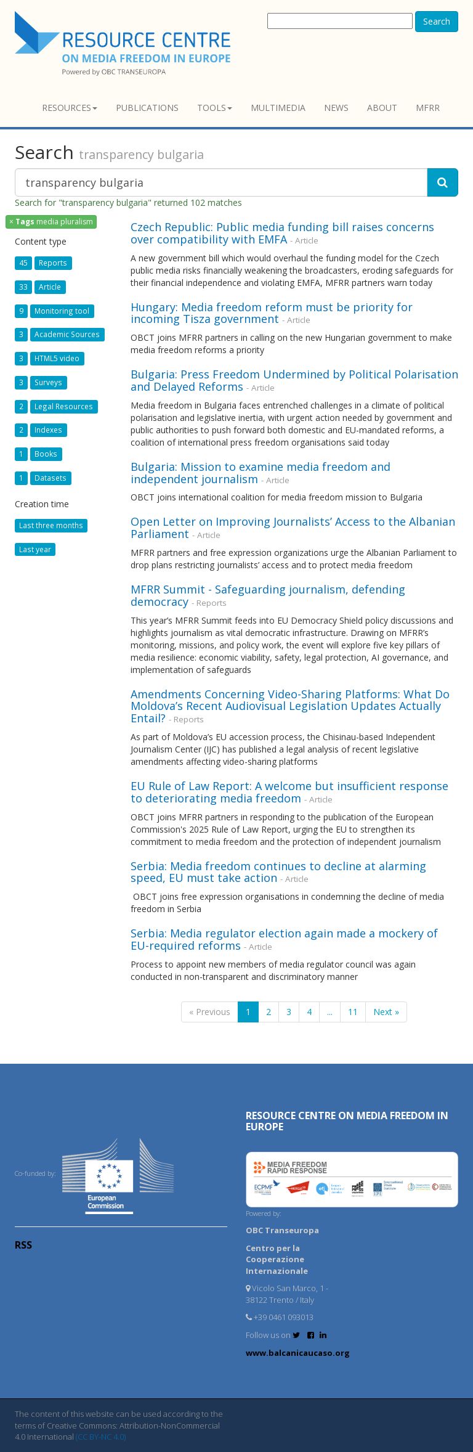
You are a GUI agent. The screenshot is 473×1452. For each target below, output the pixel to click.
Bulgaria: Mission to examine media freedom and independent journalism (260, 472)
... (330, 1012)
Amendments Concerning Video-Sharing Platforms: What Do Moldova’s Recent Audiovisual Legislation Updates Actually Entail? (290, 706)
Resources (69, 107)
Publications (147, 107)
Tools (214, 107)
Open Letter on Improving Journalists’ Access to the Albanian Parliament (293, 527)
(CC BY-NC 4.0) (101, 1436)
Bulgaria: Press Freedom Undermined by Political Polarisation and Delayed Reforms (294, 380)
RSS (23, 1245)
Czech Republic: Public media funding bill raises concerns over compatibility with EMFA (282, 233)
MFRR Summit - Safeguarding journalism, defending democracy (268, 595)
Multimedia (278, 107)
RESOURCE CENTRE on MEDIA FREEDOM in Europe (347, 1121)
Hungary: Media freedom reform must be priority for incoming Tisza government (272, 313)
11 (353, 1012)
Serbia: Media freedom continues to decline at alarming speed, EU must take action (278, 872)
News (336, 107)
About (382, 107)
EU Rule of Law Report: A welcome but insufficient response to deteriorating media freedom (289, 792)
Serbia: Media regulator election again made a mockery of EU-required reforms (284, 939)
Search (436, 21)
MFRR (428, 107)
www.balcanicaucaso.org (298, 1352)
